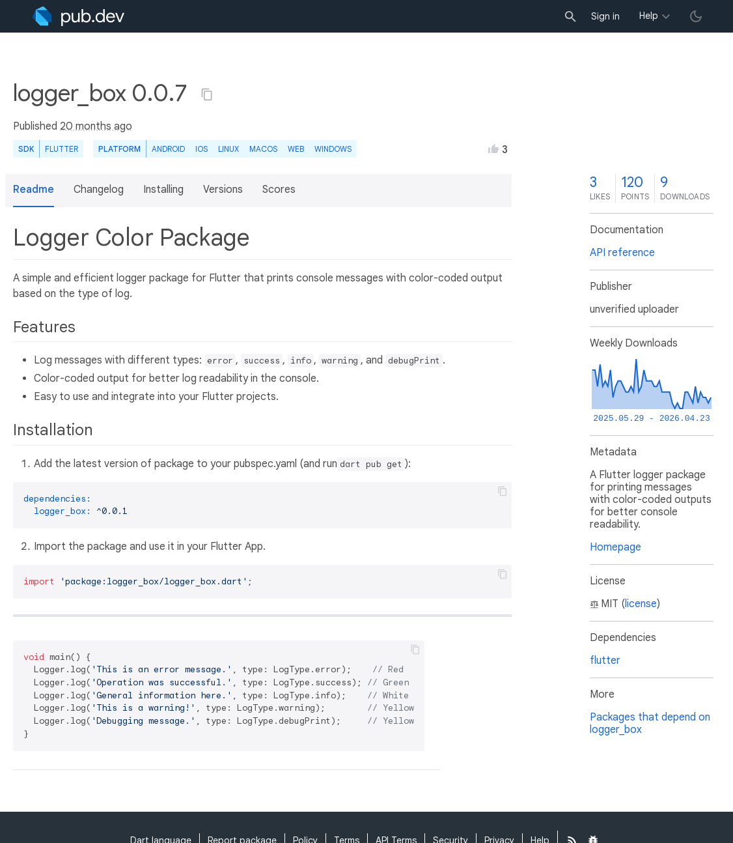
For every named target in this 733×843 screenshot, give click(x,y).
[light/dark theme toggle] (696, 16)
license (641, 603)
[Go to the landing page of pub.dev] (78, 16)
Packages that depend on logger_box (650, 723)
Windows (333, 149)
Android (168, 149)
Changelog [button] (99, 189)
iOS (201, 149)
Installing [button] (163, 189)
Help (648, 15)
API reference (622, 252)
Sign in (605, 16)
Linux (228, 149)
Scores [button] (279, 189)
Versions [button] (223, 189)
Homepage (615, 547)
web (296, 149)
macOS (263, 149)
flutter (605, 660)
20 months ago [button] (96, 126)
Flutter (61, 149)
